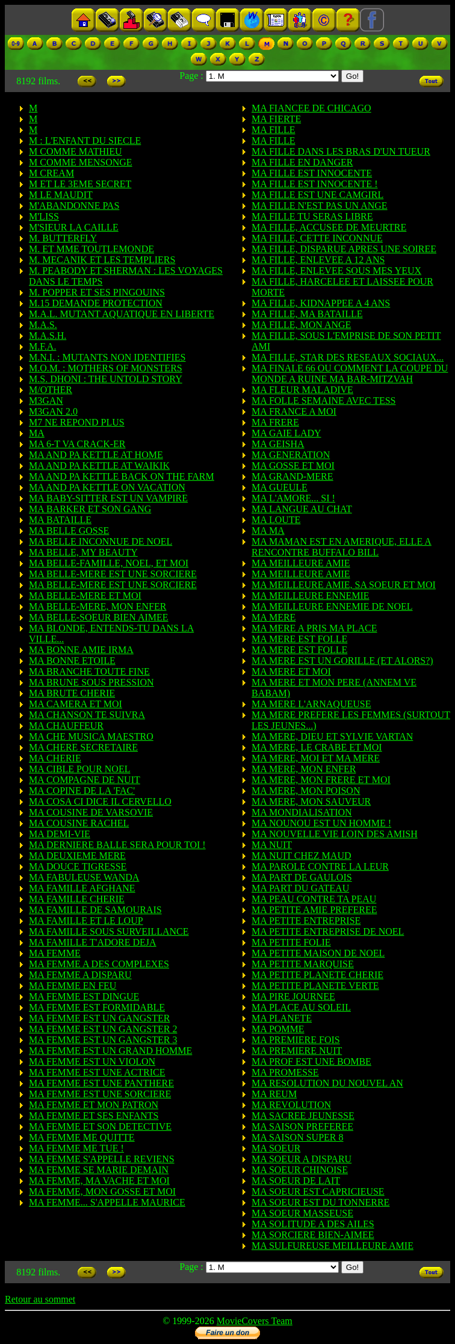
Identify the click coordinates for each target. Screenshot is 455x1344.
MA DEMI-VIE (59, 834)
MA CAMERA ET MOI (75, 704)
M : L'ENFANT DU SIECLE (85, 140)
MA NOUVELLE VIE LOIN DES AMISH (335, 834)
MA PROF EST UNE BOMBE (311, 1061)
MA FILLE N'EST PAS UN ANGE (320, 205)
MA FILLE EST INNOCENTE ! (314, 184)
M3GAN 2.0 (53, 411)
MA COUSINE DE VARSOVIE (91, 812)
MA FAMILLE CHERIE (77, 899)
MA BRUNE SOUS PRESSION (91, 682)
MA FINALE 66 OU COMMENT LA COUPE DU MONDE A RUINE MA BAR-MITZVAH (350, 373)
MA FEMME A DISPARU (80, 975)
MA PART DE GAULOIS (302, 877)
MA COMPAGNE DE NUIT (84, 780)
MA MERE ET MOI (291, 671)
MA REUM (274, 1094)
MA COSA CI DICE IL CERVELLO (100, 801)
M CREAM (51, 173)
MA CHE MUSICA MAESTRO (91, 736)
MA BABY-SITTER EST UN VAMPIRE (108, 498)
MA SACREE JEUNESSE (303, 1115)
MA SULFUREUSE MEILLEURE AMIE (332, 1245)
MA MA (268, 530)
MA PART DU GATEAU (300, 888)
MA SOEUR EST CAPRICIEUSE (318, 1191)
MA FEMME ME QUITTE (82, 1137)
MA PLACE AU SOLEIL (301, 1007)
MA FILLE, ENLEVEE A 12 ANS (318, 260)
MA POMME (278, 1029)
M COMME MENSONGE (80, 162)
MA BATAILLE (60, 520)
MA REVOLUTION (291, 1105)
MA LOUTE (276, 520)
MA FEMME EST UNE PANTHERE (101, 1083)
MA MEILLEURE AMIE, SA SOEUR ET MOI (344, 585)
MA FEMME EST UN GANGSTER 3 (103, 1040)
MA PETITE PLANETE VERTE (315, 985)
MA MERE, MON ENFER (304, 769)
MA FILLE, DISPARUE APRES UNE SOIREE (344, 249)
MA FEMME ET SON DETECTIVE (100, 1126)
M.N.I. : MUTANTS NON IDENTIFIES (107, 357)
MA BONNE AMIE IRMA (81, 650)
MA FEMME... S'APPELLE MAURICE (107, 1202)
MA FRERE (275, 422)
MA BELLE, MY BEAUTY (83, 552)
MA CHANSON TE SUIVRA (87, 715)
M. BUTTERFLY (63, 238)
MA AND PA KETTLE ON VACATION (107, 487)
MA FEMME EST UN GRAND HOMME (110, 1050)
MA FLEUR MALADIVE (302, 390)
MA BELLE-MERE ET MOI (85, 595)
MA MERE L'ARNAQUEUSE (311, 704)
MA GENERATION (291, 455)
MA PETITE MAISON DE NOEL (318, 953)
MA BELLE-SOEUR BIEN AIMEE (99, 617)
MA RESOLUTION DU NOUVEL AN (327, 1083)
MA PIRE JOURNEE (293, 996)
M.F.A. (42, 346)
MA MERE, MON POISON (306, 790)
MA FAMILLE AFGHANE (82, 888)
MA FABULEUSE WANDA (84, 877)
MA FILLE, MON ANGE (301, 325)
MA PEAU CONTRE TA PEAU (314, 899)
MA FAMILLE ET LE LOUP (86, 920)
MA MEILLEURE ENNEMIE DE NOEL (332, 606)
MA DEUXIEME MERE (77, 855)
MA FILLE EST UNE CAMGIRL (317, 195)
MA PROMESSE (285, 1072)
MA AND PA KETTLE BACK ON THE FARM (121, 476)
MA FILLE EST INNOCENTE (312, 173)
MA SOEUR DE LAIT (296, 1180)
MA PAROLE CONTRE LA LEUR (320, 866)
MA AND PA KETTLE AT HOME (96, 455)
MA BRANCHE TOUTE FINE (89, 671)
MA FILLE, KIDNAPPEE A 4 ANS (321, 303)
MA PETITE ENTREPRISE (306, 920)
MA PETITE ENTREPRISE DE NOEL (328, 931)
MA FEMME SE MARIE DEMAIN (99, 1170)
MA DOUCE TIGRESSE (77, 866)
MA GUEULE (280, 487)
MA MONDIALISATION (302, 812)
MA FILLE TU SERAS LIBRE (312, 216)
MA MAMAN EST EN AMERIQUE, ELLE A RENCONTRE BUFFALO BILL (342, 546)
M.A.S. (43, 325)
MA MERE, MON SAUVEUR (311, 801)
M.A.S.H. (47, 335)
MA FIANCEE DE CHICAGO (311, 108)
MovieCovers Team (254, 1321)
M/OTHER (50, 390)
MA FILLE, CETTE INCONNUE (317, 238)
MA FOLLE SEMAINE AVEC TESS (323, 400)
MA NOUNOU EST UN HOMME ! (321, 823)
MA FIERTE (276, 119)
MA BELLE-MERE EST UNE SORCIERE (113, 574)
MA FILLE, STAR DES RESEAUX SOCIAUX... (348, 357)
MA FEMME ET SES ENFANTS (93, 1115)
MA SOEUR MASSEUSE (302, 1213)
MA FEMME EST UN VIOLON (92, 1061)
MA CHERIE (55, 758)
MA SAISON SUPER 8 (297, 1137)
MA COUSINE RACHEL (79, 823)
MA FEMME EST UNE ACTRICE (97, 1072)
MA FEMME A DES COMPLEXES (99, 964)
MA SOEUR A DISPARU (301, 1159)
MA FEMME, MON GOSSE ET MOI (102, 1191)
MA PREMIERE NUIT (297, 1050)
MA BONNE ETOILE (72, 660)
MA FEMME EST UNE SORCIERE (100, 1094)
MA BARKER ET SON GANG (90, 509)
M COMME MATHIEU (75, 151)
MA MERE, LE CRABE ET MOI (317, 747)
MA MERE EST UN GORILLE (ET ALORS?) (342, 660)
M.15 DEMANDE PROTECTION (95, 303)
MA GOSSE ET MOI (293, 465)
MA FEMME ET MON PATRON (93, 1105)
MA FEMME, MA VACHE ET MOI (99, 1180)
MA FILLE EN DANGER (302, 162)
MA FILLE (273, 130)
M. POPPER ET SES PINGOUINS (97, 292)
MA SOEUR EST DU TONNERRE (320, 1202)
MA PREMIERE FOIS (296, 1040)
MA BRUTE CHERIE (72, 693)
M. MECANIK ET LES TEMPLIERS (102, 260)
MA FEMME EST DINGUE (84, 996)
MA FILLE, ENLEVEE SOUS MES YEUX (336, 270)
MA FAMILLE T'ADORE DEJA (92, 942)
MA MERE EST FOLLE (299, 639)
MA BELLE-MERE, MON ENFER (97, 606)
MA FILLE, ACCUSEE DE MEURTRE (329, 227)
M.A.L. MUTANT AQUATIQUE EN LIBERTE (121, 314)
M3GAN (46, 400)
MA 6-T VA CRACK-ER (77, 444)
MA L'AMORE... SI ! (293, 498)
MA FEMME (55, 953)
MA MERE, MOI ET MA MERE (316, 758)
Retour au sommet (40, 1299)
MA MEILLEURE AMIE (301, 563)
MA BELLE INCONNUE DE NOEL (100, 541)
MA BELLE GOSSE (69, 530)
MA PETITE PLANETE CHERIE (317, 975)
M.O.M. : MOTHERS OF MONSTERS (105, 368)
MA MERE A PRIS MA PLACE (314, 628)
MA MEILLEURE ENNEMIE (311, 595)
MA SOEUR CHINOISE (300, 1170)
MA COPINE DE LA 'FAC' (82, 790)
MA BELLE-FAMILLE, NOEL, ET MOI (108, 563)
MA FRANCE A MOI (294, 411)
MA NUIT (272, 845)
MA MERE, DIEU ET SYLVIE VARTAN (332, 736)
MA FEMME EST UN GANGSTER (99, 1018)
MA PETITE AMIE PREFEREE (314, 910)
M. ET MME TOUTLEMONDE (91, 249)
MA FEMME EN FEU (72, 985)
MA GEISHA (278, 444)
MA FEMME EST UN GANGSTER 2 (103, 1029)
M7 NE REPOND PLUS (77, 422)
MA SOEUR (276, 1148)
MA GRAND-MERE (292, 476)
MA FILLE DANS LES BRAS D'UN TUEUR (341, 151)
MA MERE (274, 617)
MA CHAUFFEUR (66, 725)
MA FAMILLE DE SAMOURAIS (95, 910)
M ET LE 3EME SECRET (80, 184)
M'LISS (44, 216)
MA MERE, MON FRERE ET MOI (321, 780)
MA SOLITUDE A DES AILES (313, 1224)
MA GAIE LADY (286, 433)
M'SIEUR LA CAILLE (74, 227)
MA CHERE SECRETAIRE (83, 747)
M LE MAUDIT (61, 195)
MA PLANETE (282, 1018)
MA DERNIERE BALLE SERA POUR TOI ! (117, 845)
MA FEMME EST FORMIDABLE (97, 1007)
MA (37, 433)
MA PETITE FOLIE (291, 942)
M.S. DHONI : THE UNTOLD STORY (105, 379)
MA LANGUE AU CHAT (302, 509)
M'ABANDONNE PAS (74, 205)
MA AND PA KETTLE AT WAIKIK (99, 465)
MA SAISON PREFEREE (302, 1126)
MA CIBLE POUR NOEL (79, 769)
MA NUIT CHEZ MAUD (301, 855)
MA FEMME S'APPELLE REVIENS (102, 1159)
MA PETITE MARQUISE (303, 964)
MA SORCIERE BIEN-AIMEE (313, 1235)
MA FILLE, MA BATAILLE (307, 314)
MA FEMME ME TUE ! (76, 1148)
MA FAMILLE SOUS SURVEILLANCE (109, 931)
